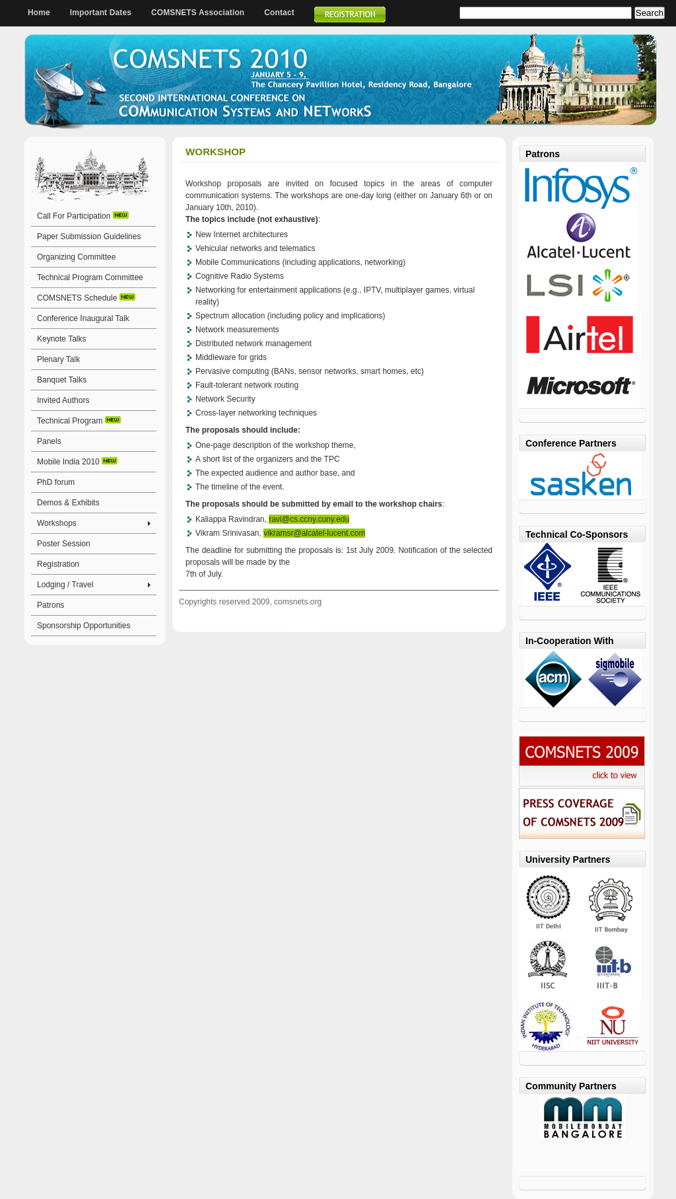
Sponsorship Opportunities (83, 625)
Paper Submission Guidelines (89, 236)
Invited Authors (63, 400)
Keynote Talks (61, 339)
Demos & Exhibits (68, 502)
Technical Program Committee (90, 277)
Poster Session (63, 543)
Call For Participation (83, 216)
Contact (279, 12)
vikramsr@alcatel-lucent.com (314, 533)
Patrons (50, 605)
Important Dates (100, 12)
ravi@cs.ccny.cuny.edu (309, 519)
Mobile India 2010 (77, 461)
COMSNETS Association (197, 12)
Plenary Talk (58, 359)
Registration (58, 564)
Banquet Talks (61, 379)
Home (39, 12)
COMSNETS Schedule (86, 298)
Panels (49, 441)
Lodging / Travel (65, 584)
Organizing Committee (76, 257)
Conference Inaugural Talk (83, 318)
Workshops (57, 523)
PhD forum (56, 482)
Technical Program (79, 420)
